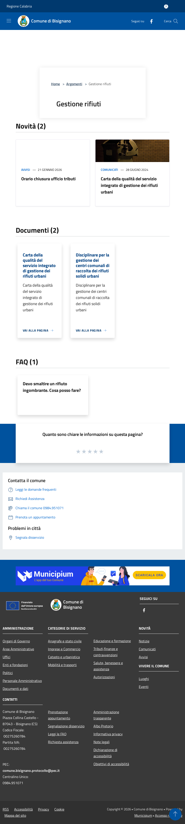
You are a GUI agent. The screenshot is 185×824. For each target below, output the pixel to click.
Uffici (6, 657)
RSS (6, 809)
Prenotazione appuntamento (59, 715)
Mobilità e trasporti (62, 664)
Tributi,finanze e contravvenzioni (105, 652)
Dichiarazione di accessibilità (105, 753)
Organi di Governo (16, 641)
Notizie (144, 641)
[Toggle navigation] (8, 20)
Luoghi (144, 678)
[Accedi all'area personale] (166, 6)
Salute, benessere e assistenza (108, 666)
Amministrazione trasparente (106, 715)
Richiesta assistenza (63, 742)
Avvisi (25, 169)
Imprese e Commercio (64, 649)
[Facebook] (149, 21)
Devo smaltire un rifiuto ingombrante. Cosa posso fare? (52, 387)
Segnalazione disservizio (66, 726)
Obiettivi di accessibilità (111, 764)
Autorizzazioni (104, 677)
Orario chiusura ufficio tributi (48, 178)
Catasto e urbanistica (64, 657)
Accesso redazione (168, 815)
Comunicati (109, 169)
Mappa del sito (15, 815)
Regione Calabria (19, 6)
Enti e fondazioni (15, 664)
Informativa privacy (108, 734)
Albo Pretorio (103, 726)
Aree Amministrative (18, 649)
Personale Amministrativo (22, 680)
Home (55, 84)
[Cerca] (175, 21)
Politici (8, 672)
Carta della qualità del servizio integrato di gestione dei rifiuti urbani (129, 185)
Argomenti (74, 84)
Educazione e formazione (112, 640)
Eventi (144, 686)
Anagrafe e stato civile (65, 641)
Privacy (43, 809)
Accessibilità (23, 809)
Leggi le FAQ (57, 734)
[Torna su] (175, 814)
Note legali (101, 742)
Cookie (59, 809)
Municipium (143, 815)
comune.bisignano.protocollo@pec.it (31, 770)
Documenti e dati (15, 688)
